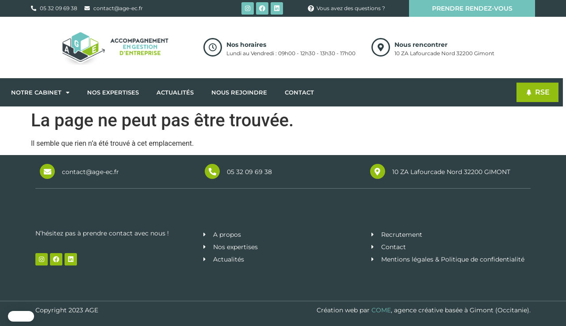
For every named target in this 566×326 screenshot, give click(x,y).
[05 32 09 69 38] (212, 171)
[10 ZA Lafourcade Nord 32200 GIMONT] (377, 171)
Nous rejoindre (239, 92)
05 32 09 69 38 (249, 172)
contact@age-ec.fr (90, 172)
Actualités (175, 92)
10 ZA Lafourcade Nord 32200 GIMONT (451, 172)
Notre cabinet (40, 92)
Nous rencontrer (420, 45)
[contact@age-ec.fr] (47, 171)
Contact (299, 92)
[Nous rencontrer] (380, 47)
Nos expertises (113, 92)
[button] (21, 316)
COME (381, 310)
